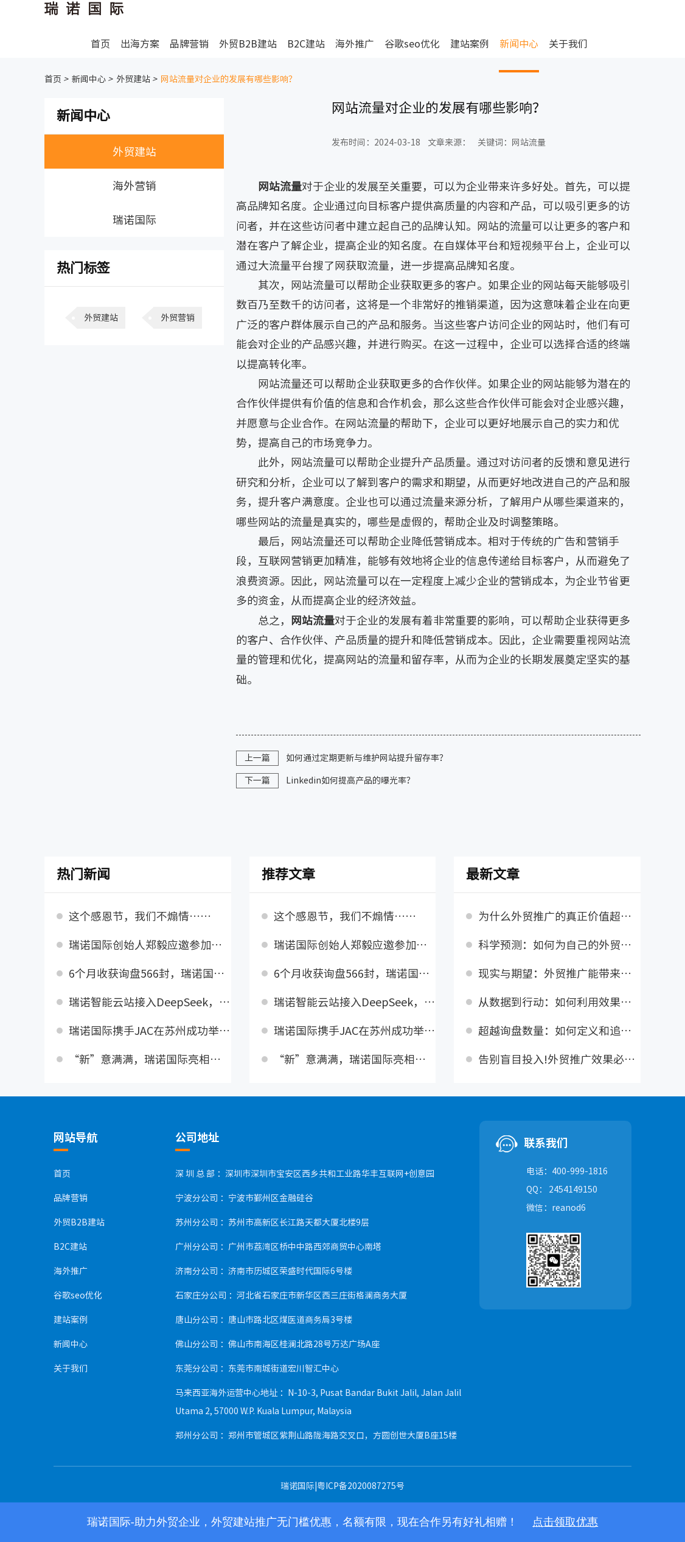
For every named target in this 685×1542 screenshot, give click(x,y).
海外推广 (354, 44)
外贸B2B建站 (248, 44)
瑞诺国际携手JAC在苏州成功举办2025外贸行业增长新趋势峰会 (150, 1030)
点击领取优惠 (565, 1522)
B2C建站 (306, 44)
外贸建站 (132, 79)
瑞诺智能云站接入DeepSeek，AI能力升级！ (150, 1002)
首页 (100, 44)
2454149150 (573, 1189)
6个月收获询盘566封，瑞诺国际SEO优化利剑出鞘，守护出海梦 (150, 973)
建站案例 (469, 44)
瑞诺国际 (134, 219)
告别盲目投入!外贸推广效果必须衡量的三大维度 (559, 1059)
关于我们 (568, 44)
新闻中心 (518, 44)
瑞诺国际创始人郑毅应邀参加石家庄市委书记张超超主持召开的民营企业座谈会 (150, 944)
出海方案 (139, 44)
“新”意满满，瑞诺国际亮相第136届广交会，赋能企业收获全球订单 (150, 1059)
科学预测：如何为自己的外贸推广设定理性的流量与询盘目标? (559, 944)
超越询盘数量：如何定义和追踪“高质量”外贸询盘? (559, 1030)
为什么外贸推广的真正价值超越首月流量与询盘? (559, 916)
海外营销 (134, 185)
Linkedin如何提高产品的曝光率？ (350, 780)
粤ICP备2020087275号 (361, 1486)
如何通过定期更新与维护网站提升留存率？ (367, 758)
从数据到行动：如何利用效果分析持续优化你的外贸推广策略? (559, 1002)
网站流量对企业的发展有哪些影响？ (228, 79)
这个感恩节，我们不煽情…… (140, 916)
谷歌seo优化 (412, 44)
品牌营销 (189, 44)
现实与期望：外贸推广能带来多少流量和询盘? (559, 973)
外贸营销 (178, 318)
